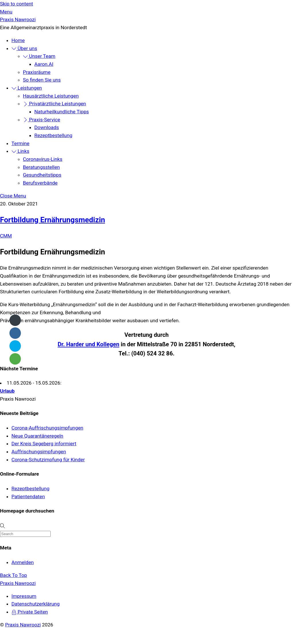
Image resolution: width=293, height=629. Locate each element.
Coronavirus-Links (42, 159)
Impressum (23, 596)
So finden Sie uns (42, 80)
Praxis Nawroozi (23, 625)
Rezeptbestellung (53, 135)
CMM (6, 236)
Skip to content (16, 4)
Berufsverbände (40, 183)
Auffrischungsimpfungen (38, 451)
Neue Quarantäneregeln (37, 436)
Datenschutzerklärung (35, 604)
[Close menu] (13, 196)
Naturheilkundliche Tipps (61, 111)
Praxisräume (36, 72)
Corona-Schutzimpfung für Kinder (48, 459)
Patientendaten (28, 496)
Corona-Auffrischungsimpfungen (47, 428)
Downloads (46, 127)
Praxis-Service (41, 119)
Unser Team (39, 56)
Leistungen (26, 88)
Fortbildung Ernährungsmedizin (52, 219)
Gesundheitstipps (42, 175)
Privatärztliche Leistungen (54, 103)
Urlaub (7, 391)
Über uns (24, 48)
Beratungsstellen (41, 167)
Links (20, 151)
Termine (20, 143)
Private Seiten (29, 612)
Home (18, 40)
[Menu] (6, 12)
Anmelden (22, 562)
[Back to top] (13, 575)
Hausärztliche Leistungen (51, 96)
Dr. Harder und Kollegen (88, 344)
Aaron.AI (43, 64)
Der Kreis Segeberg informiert (43, 443)
